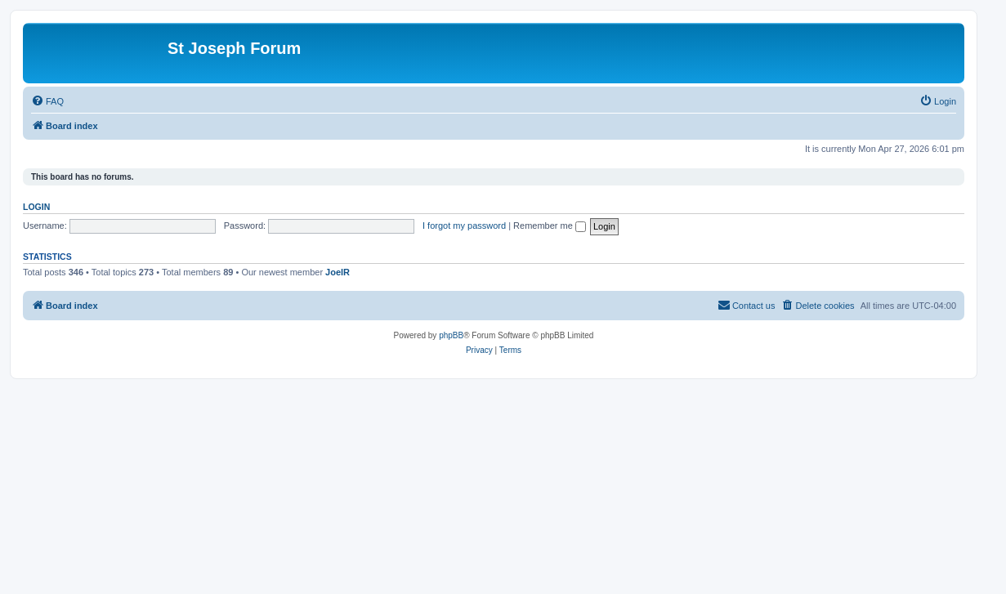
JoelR (337, 272)
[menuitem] (47, 101)
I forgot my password (464, 225)
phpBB (451, 335)
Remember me (549, 225)
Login (36, 207)
